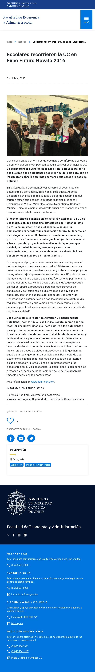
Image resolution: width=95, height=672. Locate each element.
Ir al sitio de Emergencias (24, 594)
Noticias (22, 42)
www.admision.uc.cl (42, 381)
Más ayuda (17, 623)
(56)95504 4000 (20, 565)
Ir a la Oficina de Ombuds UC (26, 658)
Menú (86, 20)
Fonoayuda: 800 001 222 (24, 617)
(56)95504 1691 (20, 646)
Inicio (9, 42)
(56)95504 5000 (20, 588)
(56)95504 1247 (20, 651)
